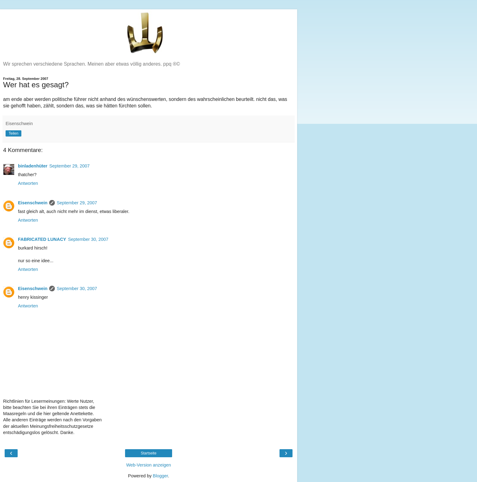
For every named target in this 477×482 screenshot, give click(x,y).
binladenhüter (32, 165)
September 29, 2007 (69, 165)
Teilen (13, 133)
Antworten (28, 183)
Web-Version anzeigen (148, 464)
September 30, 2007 (88, 239)
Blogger (160, 475)
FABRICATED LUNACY (42, 239)
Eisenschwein (32, 202)
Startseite (149, 453)
